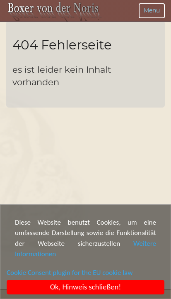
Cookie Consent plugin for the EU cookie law (69, 272)
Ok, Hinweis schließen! (85, 287)
